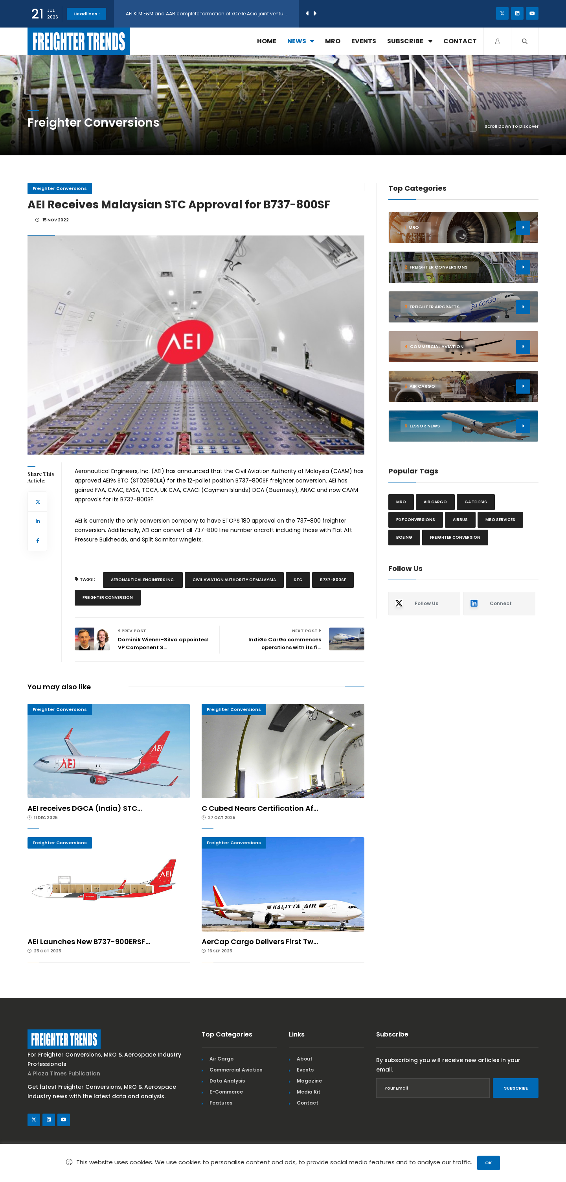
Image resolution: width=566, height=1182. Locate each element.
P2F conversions (415, 520)
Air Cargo (221, 1058)
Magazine (309, 1080)
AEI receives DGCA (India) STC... (85, 808)
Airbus (460, 520)
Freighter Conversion (108, 597)
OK (488, 1163)
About (304, 1058)
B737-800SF (333, 580)
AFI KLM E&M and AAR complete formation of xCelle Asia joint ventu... (206, 13)
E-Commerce (226, 1091)
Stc (298, 580)
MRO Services (500, 520)
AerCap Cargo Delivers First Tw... (260, 941)
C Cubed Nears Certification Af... (260, 808)
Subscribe (409, 41)
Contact (460, 41)
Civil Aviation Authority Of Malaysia (234, 580)
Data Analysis (227, 1080)
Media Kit (308, 1091)
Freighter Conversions (60, 188)
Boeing (404, 537)
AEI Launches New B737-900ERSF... (89, 941)
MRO (332, 41)
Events (363, 41)
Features (220, 1102)
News (300, 41)
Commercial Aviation (236, 1069)
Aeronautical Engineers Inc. (143, 580)
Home (266, 41)
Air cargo (435, 502)
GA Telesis (476, 502)
